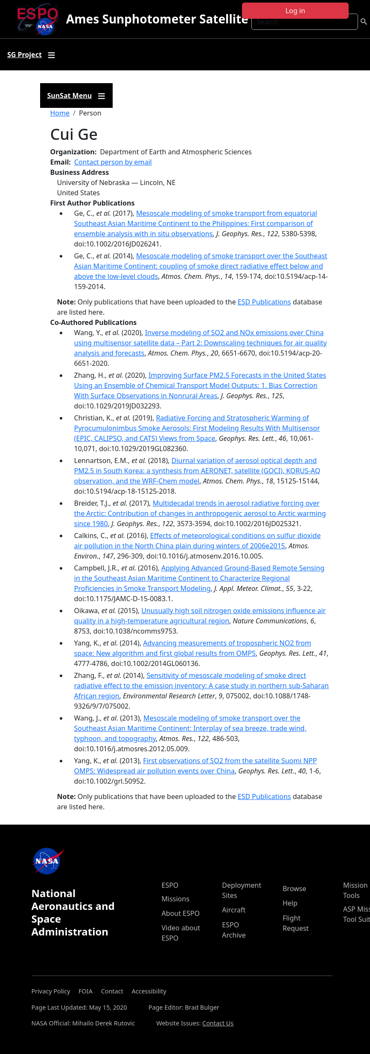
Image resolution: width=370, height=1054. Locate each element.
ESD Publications (264, 302)
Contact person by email (113, 162)
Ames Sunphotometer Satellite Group (177, 19)
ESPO (170, 885)
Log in (295, 10)
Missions (175, 898)
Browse (294, 888)
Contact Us (217, 1023)
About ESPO (181, 913)
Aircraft (233, 910)
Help (290, 903)
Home (60, 113)
